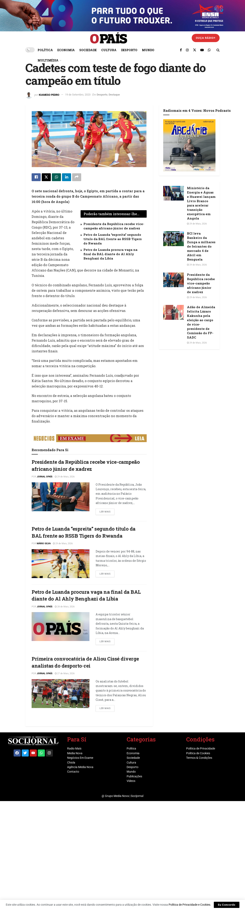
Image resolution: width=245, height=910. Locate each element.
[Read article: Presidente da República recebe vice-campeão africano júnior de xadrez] (60, 496)
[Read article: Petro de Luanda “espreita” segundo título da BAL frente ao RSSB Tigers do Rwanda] (60, 563)
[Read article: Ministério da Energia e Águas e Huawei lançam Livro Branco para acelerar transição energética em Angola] (173, 193)
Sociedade (88, 50)
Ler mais (107, 511)
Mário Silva (44, 543)
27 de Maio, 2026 (65, 673)
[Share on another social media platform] (76, 177)
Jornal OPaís (44, 476)
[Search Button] (218, 50)
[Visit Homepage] (108, 38)
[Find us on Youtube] (202, 50)
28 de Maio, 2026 (65, 606)
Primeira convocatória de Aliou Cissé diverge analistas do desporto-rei (85, 662)
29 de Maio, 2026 (65, 476)
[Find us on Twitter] (194, 50)
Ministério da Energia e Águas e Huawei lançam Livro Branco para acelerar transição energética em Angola (201, 203)
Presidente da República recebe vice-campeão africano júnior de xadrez (113, 226)
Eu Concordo (226, 904)
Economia (66, 50)
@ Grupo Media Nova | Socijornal (122, 796)
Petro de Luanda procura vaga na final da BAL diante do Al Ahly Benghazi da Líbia (110, 254)
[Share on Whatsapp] (56, 177)
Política (45, 50)
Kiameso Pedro (49, 94)
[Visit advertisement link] (89, 438)
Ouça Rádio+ (205, 37)
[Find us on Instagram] (187, 50)
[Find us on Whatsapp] (209, 50)
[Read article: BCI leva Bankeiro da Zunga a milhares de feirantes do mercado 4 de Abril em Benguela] (173, 238)
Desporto (129, 50)
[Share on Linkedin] (66, 177)
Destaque (114, 94)
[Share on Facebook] (36, 177)
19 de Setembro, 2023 (77, 94)
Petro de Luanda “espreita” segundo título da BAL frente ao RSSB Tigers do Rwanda (112, 239)
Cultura (109, 50)
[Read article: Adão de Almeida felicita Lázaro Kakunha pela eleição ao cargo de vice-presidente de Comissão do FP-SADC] (173, 312)
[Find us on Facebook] (181, 50)
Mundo (148, 50)
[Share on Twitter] (46, 177)
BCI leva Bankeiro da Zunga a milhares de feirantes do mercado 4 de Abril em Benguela (201, 246)
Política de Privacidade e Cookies (189, 904)
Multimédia (48, 60)
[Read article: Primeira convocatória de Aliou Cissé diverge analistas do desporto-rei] (60, 693)
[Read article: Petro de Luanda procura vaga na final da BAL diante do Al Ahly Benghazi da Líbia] (60, 626)
